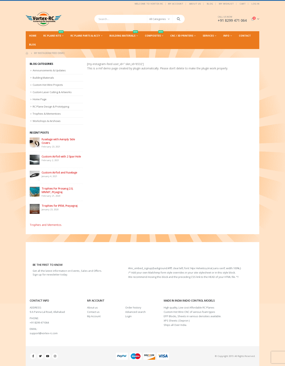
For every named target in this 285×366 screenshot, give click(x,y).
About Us (195, 3)
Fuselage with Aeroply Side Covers (58, 141)
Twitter (40, 356)
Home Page (40, 99)
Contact (245, 35)
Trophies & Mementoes (47, 113)
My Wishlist (226, 3)
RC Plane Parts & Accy (85, 35)
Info (226, 35)
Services (208, 35)
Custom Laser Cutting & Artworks (52, 92)
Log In (255, 3)
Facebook (33, 356)
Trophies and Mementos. (46, 225)
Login (128, 316)
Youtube (48, 356)
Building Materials (123, 34)
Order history (133, 307)
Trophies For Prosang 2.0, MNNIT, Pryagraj (57, 190)
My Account (175, 3)
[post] (35, 142)
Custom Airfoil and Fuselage (59, 172)
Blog (210, 3)
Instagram (55, 356)
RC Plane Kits (53, 34)
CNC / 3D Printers (181, 35)
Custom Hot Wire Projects (48, 85)
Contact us (93, 312)
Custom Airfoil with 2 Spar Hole (61, 156)
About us (92, 307)
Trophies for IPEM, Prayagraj (59, 206)
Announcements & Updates (49, 70)
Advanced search (135, 312)
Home (32, 35)
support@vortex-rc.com (44, 333)
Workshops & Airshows (47, 121)
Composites (154, 34)
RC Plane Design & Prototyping (51, 106)
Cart (243, 3)
